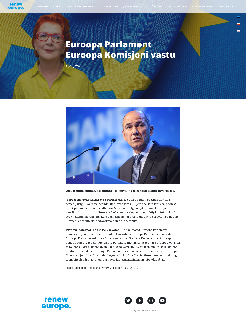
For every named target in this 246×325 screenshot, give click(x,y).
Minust (57, 6)
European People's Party (92, 268)
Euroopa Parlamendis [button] (79, 6)
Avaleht (43, 6)
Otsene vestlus (177, 6)
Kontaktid (226, 6)
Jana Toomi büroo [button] (135, 6)
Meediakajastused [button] (203, 6)
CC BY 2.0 (131, 268)
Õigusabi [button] (157, 6)
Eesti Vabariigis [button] (108, 6)
